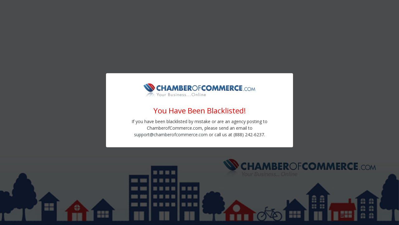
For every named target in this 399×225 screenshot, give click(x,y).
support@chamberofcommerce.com (171, 135)
